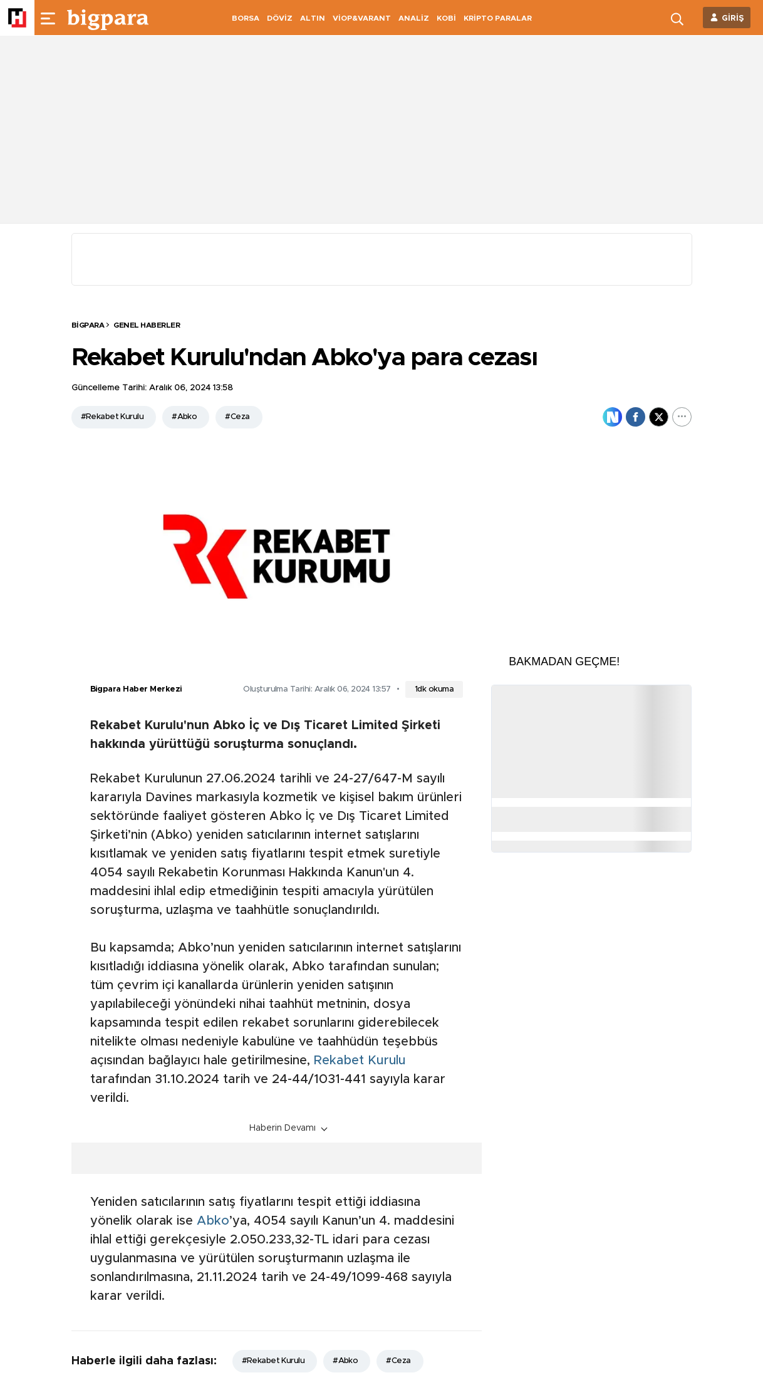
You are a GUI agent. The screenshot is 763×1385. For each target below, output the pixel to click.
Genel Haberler (146, 325)
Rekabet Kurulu (359, 1060)
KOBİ (446, 18)
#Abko (184, 417)
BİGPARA (88, 325)
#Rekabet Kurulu (112, 417)
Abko (213, 1221)
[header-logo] (107, 17)
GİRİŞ (733, 18)
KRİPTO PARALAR (498, 18)
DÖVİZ (280, 18)
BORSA (245, 18)
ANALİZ (413, 18)
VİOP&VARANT (362, 18)
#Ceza (237, 417)
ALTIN (312, 18)
